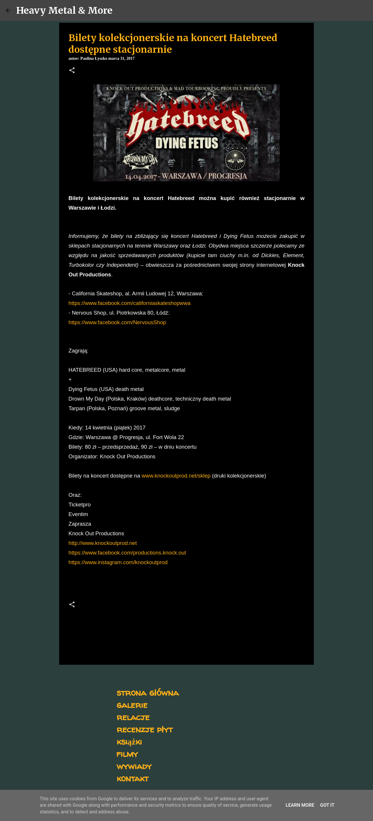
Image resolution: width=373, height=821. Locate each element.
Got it (327, 805)
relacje (133, 717)
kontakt (132, 778)
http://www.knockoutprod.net (102, 543)
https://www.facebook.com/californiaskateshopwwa (129, 303)
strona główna (148, 692)
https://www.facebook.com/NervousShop (117, 322)
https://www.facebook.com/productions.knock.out (127, 553)
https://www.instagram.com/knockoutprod (118, 562)
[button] (71, 71)
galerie (132, 705)
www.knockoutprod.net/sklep (176, 476)
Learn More (300, 805)
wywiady (134, 766)
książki (129, 741)
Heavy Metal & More (64, 10)
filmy (127, 753)
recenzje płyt (145, 729)
